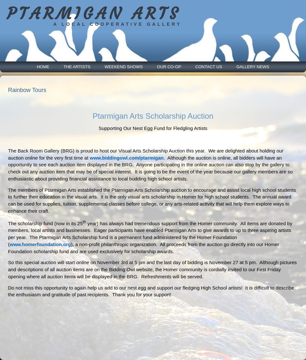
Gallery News (252, 66)
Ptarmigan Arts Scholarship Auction (153, 116)
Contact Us (208, 66)
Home (43, 66)
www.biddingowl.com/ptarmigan (126, 158)
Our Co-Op (169, 66)
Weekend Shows (124, 66)
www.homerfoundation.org (40, 244)
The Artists (77, 66)
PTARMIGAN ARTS (93, 14)
